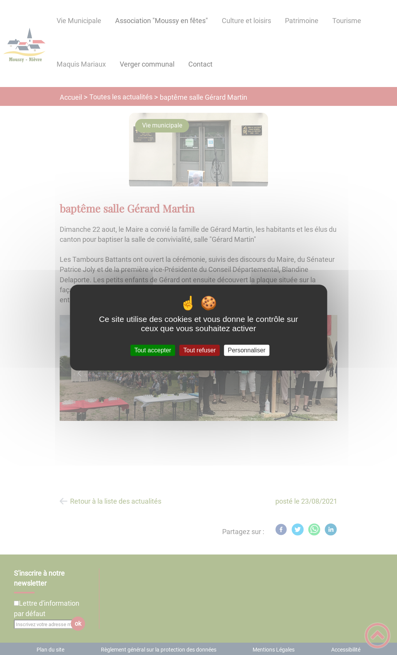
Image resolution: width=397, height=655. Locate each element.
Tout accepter (152, 350)
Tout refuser (199, 350)
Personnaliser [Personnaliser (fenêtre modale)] (247, 350)
